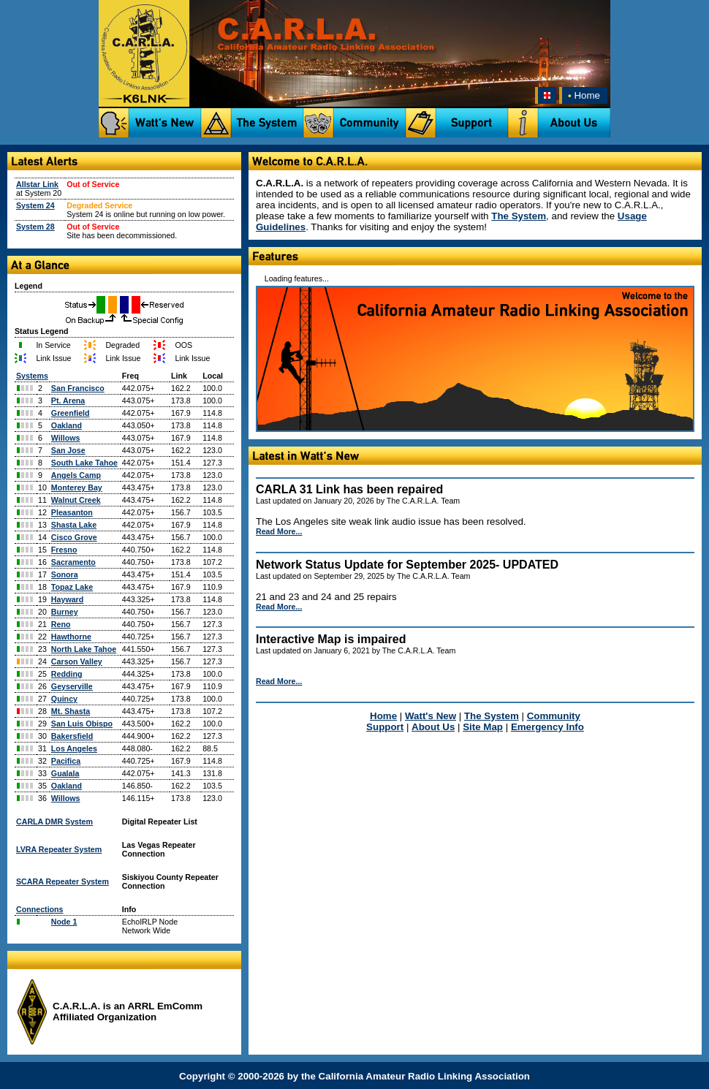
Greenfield (70, 413)
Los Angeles (74, 748)
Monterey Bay (76, 487)
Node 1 (64, 921)
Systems (32, 375)
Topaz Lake (72, 587)
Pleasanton (72, 512)
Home (582, 95)
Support (384, 726)
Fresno (64, 549)
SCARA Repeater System (62, 881)
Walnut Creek (76, 500)
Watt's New (430, 715)
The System (518, 215)
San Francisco (78, 388)
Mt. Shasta (70, 711)
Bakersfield (72, 736)
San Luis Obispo (82, 723)
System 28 (35, 226)
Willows (65, 437)
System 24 (35, 205)
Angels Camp (76, 475)
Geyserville (72, 686)
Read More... (279, 531)
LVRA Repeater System (59, 849)
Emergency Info (547, 726)
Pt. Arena (68, 400)
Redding (67, 673)
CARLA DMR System (54, 821)
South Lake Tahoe (84, 462)
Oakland (66, 425)
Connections (40, 909)
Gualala (65, 773)
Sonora (64, 574)
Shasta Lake (73, 524)
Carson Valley (76, 661)
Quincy (64, 698)
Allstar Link (37, 184)
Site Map (483, 726)
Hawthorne (71, 636)
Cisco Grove (74, 537)
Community (553, 715)
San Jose (68, 450)
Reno (61, 624)
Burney (64, 611)
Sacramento (73, 562)
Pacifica (65, 760)
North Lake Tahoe (83, 649)
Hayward (67, 599)
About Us (433, 726)
